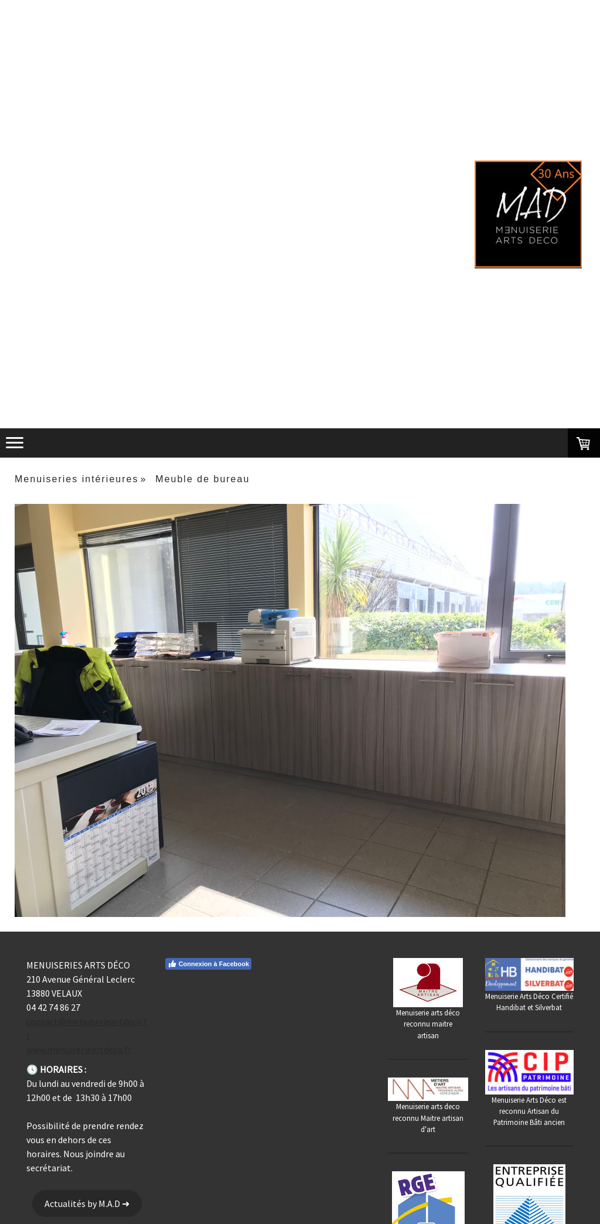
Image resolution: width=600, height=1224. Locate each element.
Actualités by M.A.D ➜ (87, 1203)
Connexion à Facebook (208, 964)
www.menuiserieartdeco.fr (78, 1049)
